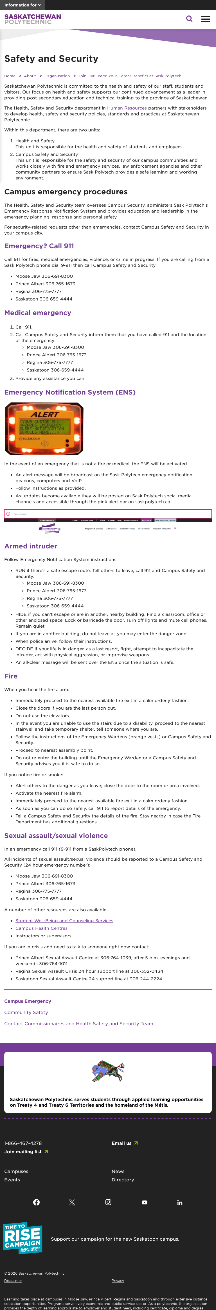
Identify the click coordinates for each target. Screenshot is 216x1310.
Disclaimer (13, 1280)
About (30, 75)
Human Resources (127, 107)
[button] (189, 20)
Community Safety (26, 1012)
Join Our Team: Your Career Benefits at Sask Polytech (129, 75)
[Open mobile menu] (205, 19)
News (118, 1171)
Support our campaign (77, 1238)
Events (12, 1179)
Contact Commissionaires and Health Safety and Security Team (78, 1023)
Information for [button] (20, 5)
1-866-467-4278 (23, 1143)
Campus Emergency (27, 1001)
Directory (123, 1179)
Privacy (118, 1280)
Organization (57, 75)
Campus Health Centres (41, 928)
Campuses (16, 1171)
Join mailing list (23, 1151)
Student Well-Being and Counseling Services (64, 920)
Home (9, 75)
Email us (121, 1143)
